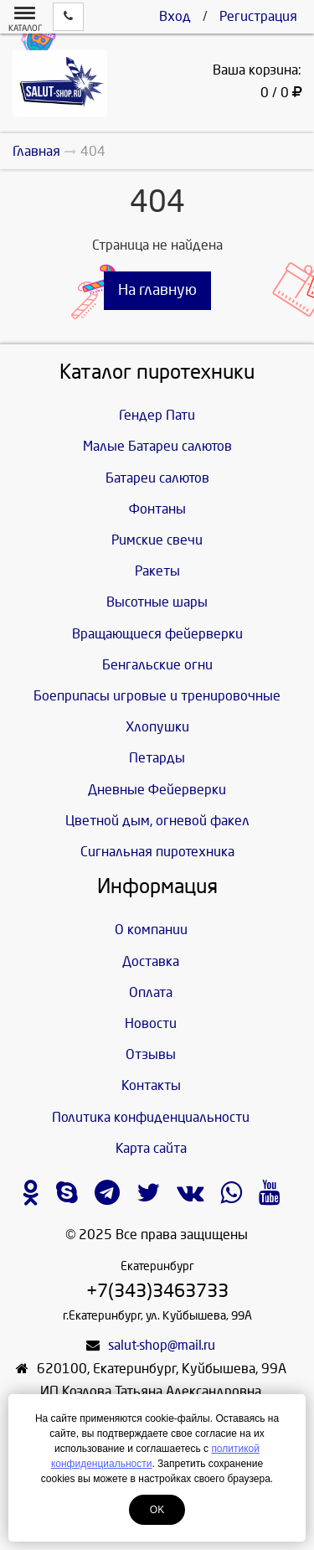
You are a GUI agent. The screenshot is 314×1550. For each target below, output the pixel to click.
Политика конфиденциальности (151, 1117)
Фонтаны (157, 509)
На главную (157, 290)
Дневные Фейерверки (157, 790)
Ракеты (157, 571)
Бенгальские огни (157, 665)
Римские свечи (157, 540)
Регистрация (258, 16)
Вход (175, 16)
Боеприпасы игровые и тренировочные (157, 696)
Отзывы (151, 1054)
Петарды (157, 758)
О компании (151, 929)
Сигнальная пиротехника (157, 852)
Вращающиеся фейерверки (157, 634)
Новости (151, 1023)
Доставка (150, 961)
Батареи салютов (157, 478)
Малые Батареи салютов (157, 446)
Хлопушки (157, 727)
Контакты (151, 1085)
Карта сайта (151, 1148)
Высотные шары (157, 602)
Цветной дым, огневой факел (157, 821)
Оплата (150, 992)
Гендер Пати (157, 415)
